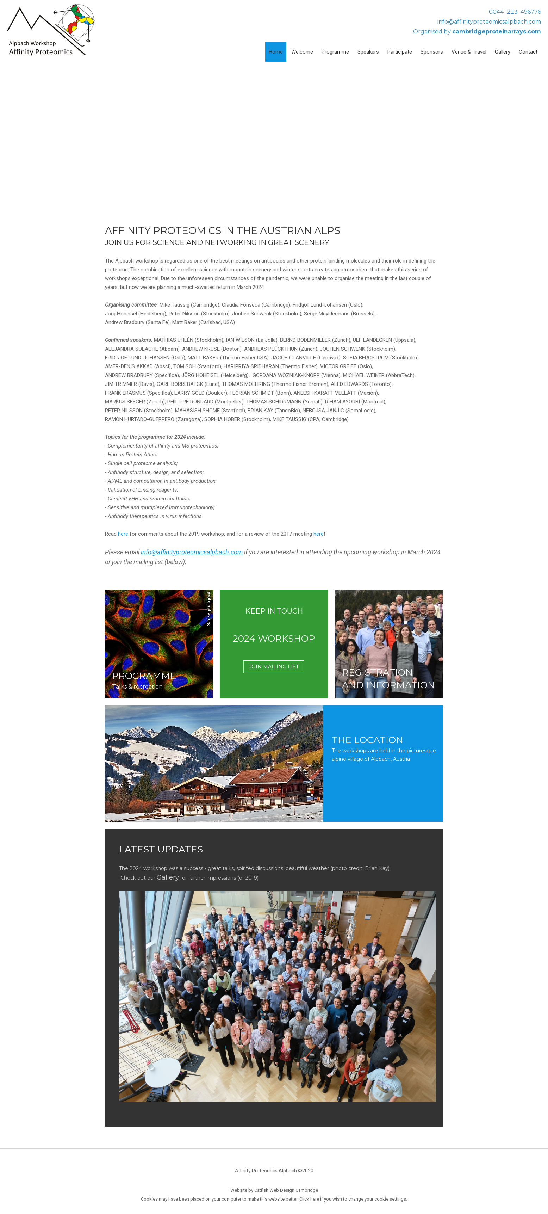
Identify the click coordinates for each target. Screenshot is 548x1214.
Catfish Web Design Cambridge (286, 1190)
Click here (309, 1199)
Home (276, 52)
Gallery (502, 52)
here (123, 534)
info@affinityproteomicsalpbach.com (489, 21)
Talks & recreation (137, 686)
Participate (399, 52)
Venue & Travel (469, 52)
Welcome (302, 52)
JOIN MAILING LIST (274, 667)
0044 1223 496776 (515, 11)
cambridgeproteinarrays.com (496, 31)
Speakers (368, 52)
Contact (528, 52)
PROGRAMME (144, 676)
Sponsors (432, 52)
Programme (335, 52)
